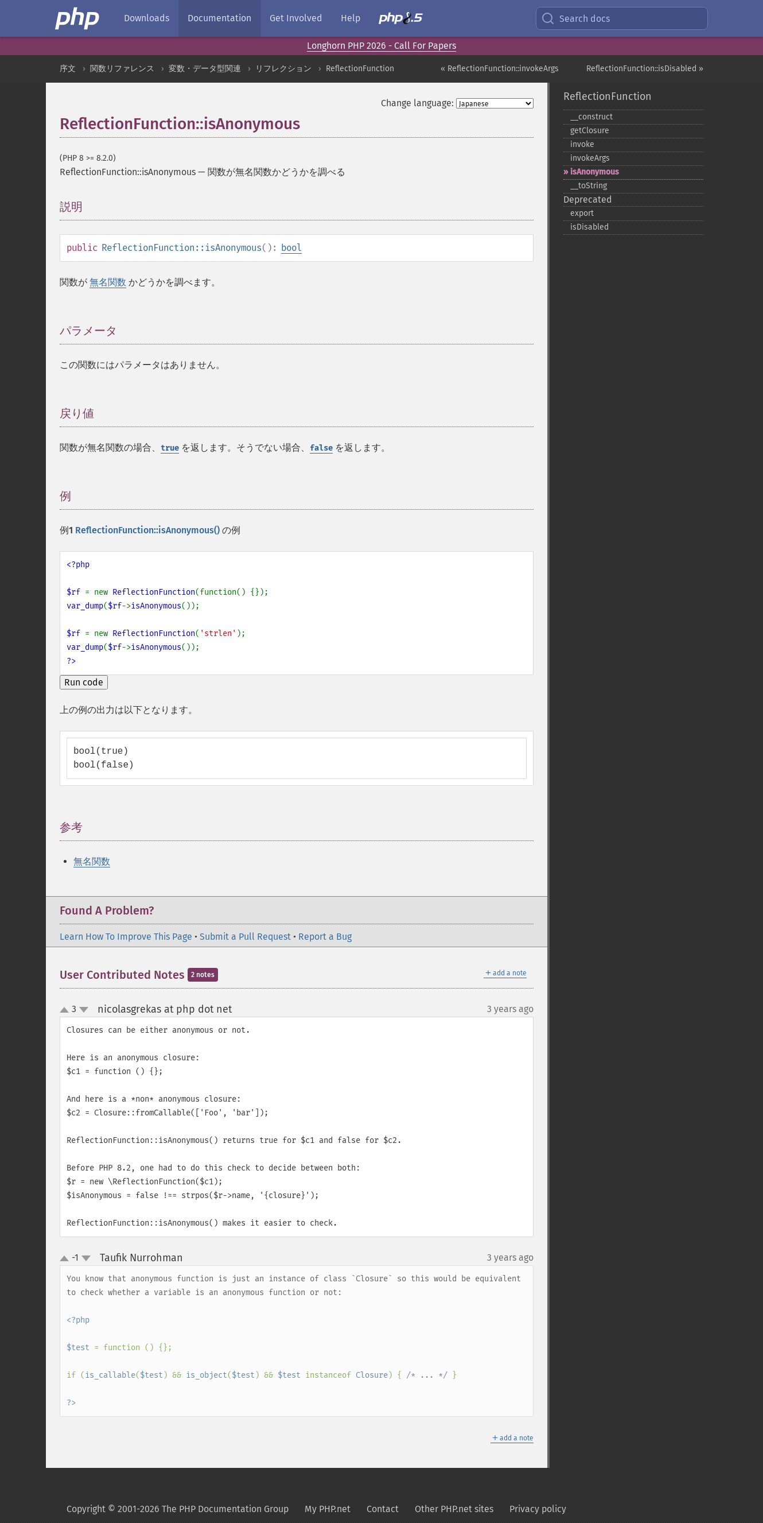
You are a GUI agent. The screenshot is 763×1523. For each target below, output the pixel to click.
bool (291, 247)
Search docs (575, 18)
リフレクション (283, 68)
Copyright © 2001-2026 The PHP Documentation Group (178, 1508)
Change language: (417, 103)
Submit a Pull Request (245, 936)
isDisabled (589, 227)
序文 (68, 68)
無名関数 (107, 282)
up (66, 1010)
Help (350, 18)
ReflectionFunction (360, 68)
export (582, 213)
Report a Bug (325, 936)
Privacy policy (537, 1508)
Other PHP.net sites (454, 1508)
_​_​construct (591, 117)
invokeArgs (590, 158)
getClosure (589, 130)
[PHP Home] (78, 18)
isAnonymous (594, 172)
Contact (383, 1508)
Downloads (146, 18)
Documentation (219, 18)
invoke (582, 144)
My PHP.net (328, 1508)
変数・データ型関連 (205, 68)
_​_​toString (588, 186)
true (170, 448)
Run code (83, 682)
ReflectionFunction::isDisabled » (644, 68)
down (83, 1010)
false (321, 448)
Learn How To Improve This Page (126, 936)
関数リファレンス (122, 68)
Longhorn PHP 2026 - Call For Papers (381, 45)
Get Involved (296, 18)
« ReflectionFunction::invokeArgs (500, 68)
